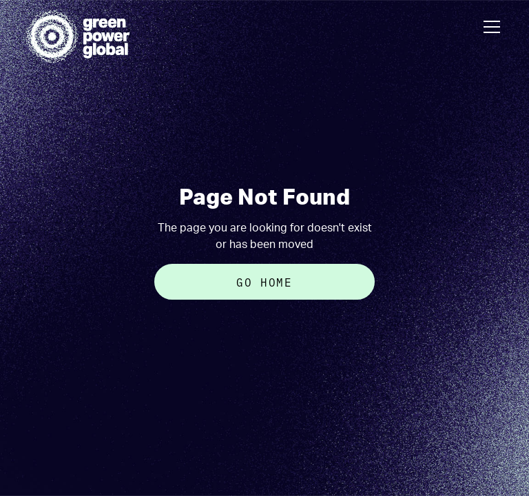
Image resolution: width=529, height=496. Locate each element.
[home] (77, 36)
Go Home (264, 281)
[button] (489, 26)
